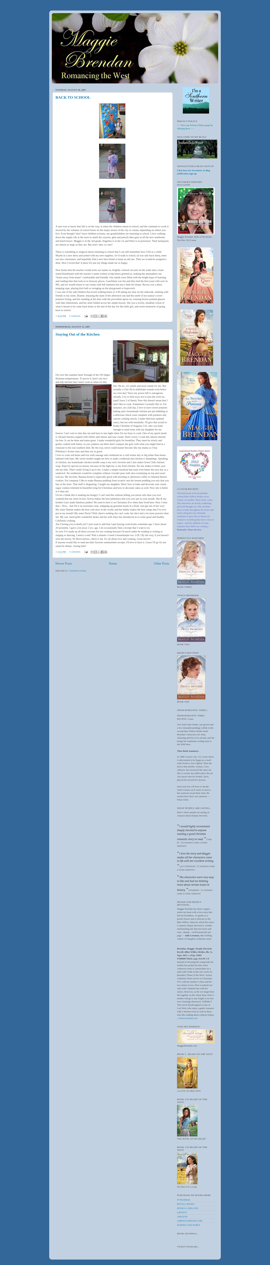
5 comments (75, 551)
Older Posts (161, 563)
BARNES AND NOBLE (188, 1225)
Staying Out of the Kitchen (78, 334)
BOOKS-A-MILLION (187, 1208)
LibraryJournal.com (188, 1018)
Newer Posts (63, 563)
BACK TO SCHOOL (73, 97)
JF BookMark (183, 1199)
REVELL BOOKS (186, 1204)
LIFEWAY (182, 1212)
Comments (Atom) (77, 570)
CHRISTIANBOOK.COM (189, 1220)
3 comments (75, 316)
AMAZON (182, 1216)
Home (113, 563)
